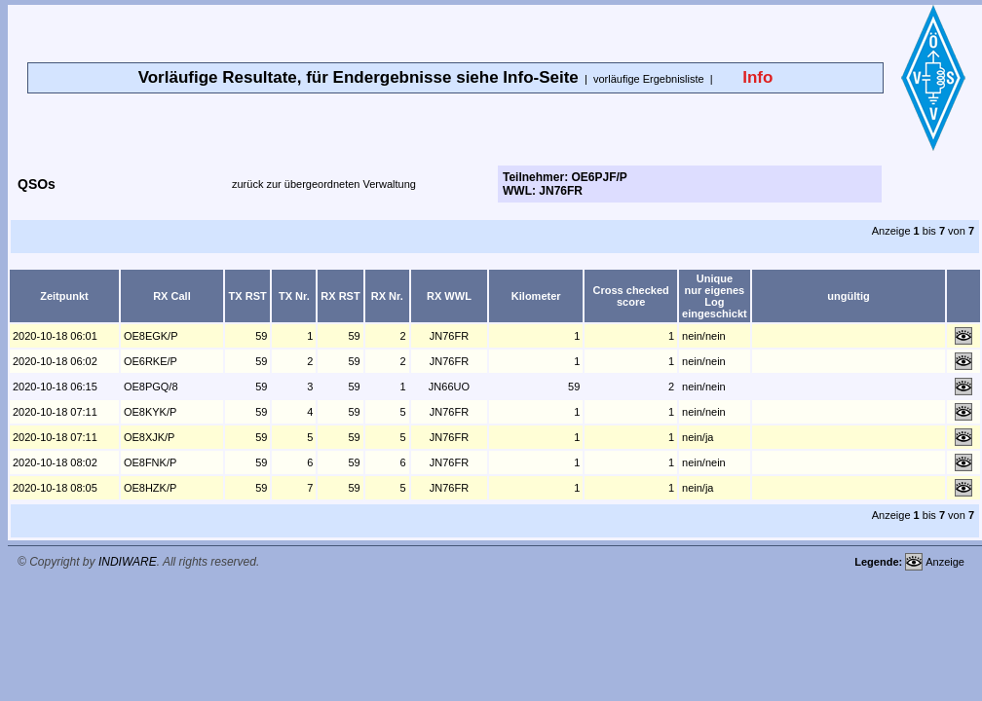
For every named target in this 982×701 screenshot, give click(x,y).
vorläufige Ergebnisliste (648, 79)
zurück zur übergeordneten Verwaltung (324, 184)
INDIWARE (127, 562)
